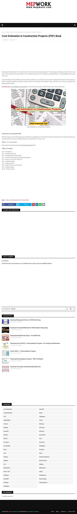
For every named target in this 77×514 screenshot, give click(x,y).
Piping (40, 471)
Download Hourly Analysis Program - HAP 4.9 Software (26, 359)
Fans (40, 438)
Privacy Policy (71, 511)
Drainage (41, 424)
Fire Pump (41, 442)
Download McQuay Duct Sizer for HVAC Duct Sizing (25, 320)
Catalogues (42, 416)
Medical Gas (42, 468)
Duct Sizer (42, 427)
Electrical (41, 431)
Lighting (41, 464)
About (57, 511)
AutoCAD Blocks (8, 413)
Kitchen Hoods (43, 460)
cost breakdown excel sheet (19, 86)
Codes (41, 420)
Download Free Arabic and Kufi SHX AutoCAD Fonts (25, 366)
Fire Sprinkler (7, 446)
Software (6, 482)
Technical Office (10, 32)
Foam (5, 449)
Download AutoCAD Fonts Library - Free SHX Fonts (25, 335)
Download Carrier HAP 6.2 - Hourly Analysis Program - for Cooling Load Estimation (35, 343)
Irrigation (6, 460)
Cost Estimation (13, 200)
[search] (34, 309)
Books (7, 200)
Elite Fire (6, 435)
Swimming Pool (43, 482)
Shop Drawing (42, 479)
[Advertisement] (38, 17)
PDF (19, 200)
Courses (6, 424)
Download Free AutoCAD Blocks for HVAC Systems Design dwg (29, 327)
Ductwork (6, 431)
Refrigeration (42, 475)
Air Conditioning (8, 409)
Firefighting (42, 446)
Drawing (6, 427)
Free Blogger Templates (33, 511)
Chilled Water (7, 420)
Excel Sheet (42, 435)
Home (3, 32)
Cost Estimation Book (27, 145)
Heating (6, 457)
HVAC (40, 453)
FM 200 (5, 438)
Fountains (41, 449)
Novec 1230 (7, 471)
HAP (5, 453)
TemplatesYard (15, 511)
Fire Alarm (6, 442)
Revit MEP (6, 479)
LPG (5, 464)
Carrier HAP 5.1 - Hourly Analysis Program (23, 351)
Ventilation (6, 486)
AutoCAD (41, 409)
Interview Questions (44, 457)
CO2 (5, 416)
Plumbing (6, 475)
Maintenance (7, 468)
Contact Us (63, 511)
